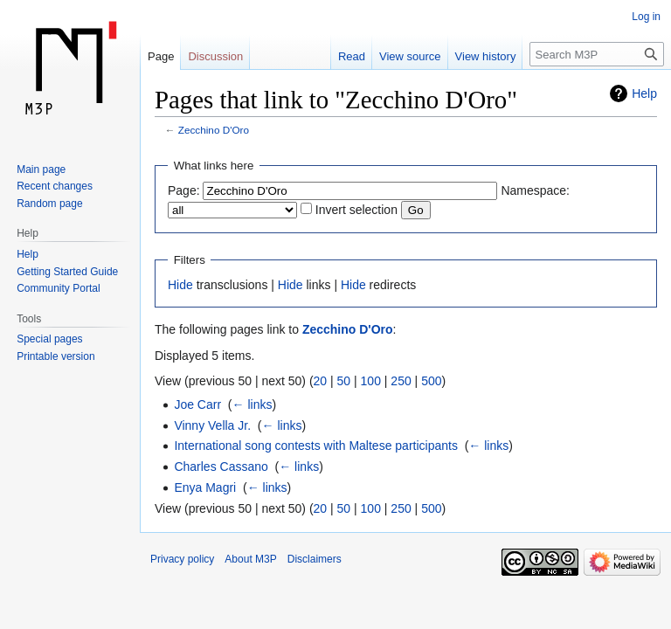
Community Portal (58, 288)
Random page (49, 203)
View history (485, 56)
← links (252, 404)
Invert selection (356, 210)
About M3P (250, 559)
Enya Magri (205, 487)
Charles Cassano (220, 466)
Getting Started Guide (67, 272)
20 (321, 381)
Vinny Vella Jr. (212, 425)
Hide (180, 285)
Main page (41, 169)
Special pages (49, 339)
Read (351, 56)
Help (644, 93)
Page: (184, 190)
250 (401, 381)
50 (344, 381)
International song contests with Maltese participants (316, 446)
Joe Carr (197, 404)
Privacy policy (182, 559)
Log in (646, 16)
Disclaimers (314, 559)
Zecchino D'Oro (213, 129)
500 (431, 381)
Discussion (215, 56)
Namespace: (535, 190)
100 (371, 381)
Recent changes (55, 186)
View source (410, 56)
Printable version (55, 356)
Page (161, 56)
